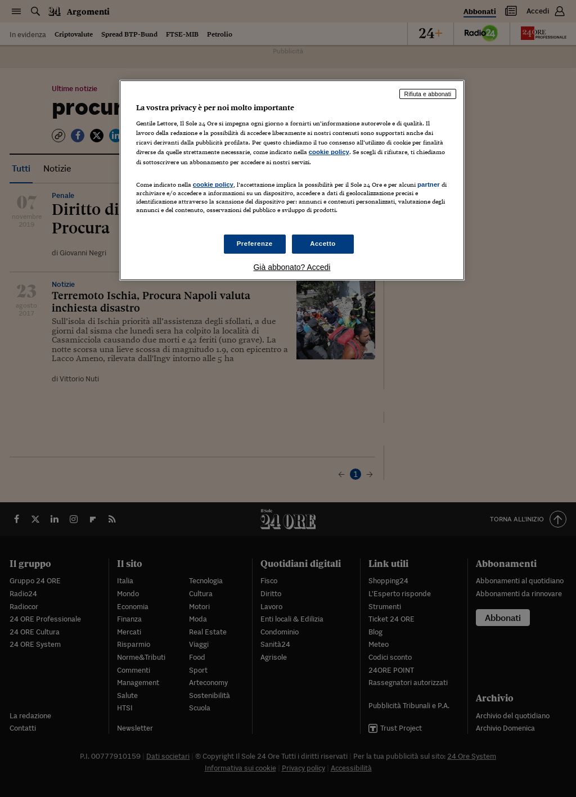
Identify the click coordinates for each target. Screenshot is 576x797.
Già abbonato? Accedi (291, 267)
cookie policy (329, 151)
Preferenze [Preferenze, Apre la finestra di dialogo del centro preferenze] (255, 243)
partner (428, 184)
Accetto (323, 243)
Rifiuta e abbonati (428, 94)
